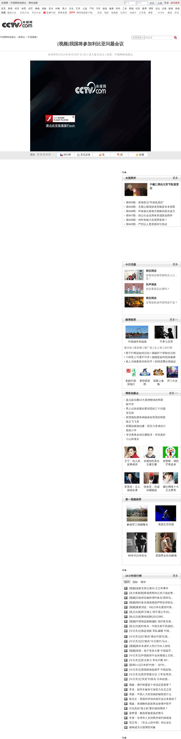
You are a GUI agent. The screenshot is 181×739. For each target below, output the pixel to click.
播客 (150, 12)
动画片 (133, 12)
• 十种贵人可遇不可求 (137, 357)
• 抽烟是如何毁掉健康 (163, 357)
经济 (17, 8)
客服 (166, 3)
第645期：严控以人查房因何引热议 (146, 224)
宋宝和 (130, 412)
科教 (57, 8)
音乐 (51, 8)
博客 (151, 8)
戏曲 (44, 8)
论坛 (157, 8)
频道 (170, 12)
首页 (3, 8)
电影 (106, 12)
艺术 (78, 8)
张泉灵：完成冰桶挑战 (152, 488)
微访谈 (128, 347)
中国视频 (32, 37)
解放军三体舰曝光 (137, 524)
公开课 (142, 12)
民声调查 (151, 284)
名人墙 (158, 347)
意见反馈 (83, 154)
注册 (160, 3)
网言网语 (151, 270)
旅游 (105, 8)
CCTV (161, 12)
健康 (111, 8)
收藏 (140, 154)
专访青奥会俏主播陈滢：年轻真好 (146, 434)
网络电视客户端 (84, 12)
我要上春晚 (158, 382)
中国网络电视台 (18, 3)
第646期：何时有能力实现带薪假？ (146, 219)
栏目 (177, 12)
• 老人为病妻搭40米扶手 (138, 361)
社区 (138, 8)
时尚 (118, 8)
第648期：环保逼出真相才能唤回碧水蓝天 (150, 211)
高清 (99, 12)
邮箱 (171, 8)
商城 (131, 8)
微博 (144, 8)
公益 (85, 8)
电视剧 (114, 12)
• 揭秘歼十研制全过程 (163, 352)
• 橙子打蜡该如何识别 (137, 352)
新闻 (10, 8)
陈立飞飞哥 (132, 421)
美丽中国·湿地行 (131, 382)
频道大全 (11, 12)
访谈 (164, 8)
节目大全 (36, 12)
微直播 (138, 347)
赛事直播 (62, 12)
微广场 (148, 347)
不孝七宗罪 (166, 341)
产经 (91, 8)
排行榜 (65, 154)
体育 (23, 8)
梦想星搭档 (145, 382)
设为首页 (175, 3)
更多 (175, 177)
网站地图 (33, 3)
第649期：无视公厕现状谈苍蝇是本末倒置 (150, 206)
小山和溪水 (132, 439)
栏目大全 (24, 12)
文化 (71, 8)
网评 (143, 582)
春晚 (37, 8)
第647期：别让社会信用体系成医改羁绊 (149, 215)
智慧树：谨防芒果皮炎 (171, 462)
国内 (127, 582)
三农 (124, 8)
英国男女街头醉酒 (166, 555)
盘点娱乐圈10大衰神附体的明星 (144, 399)
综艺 (30, 8)
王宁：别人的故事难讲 (132, 462)
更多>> (174, 319)
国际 (135, 582)
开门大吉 (172, 380)
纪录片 (123, 12)
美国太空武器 (166, 524)
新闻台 (21, 37)
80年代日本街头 (137, 555)
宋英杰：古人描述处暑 (132, 488)
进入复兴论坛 (96, 54)
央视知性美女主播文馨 (152, 462)
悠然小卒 (131, 430)
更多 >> (173, 393)
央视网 (4, 3)
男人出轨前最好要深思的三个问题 (146, 408)
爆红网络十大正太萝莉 (171, 488)
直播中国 (50, 12)
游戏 (177, 8)
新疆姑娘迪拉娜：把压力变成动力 (146, 425)
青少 (64, 8)
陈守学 (130, 404)
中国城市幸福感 (137, 341)
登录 (152, 3)
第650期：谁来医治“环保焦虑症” (145, 202)
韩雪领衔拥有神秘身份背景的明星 (146, 417)
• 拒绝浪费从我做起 (164, 361)
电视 (3, 12)
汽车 (98, 8)
